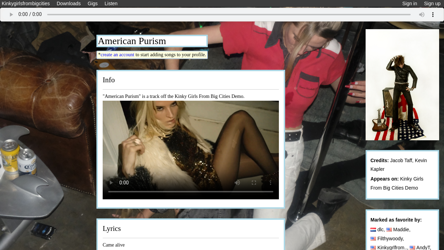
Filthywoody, (387, 238)
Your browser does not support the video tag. (191, 150)
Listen (111, 3)
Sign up (432, 3)
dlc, (378, 229)
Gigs (93, 3)
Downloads (68, 3)
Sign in (409, 3)
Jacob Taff (401, 160)
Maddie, (399, 229)
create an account (117, 54)
